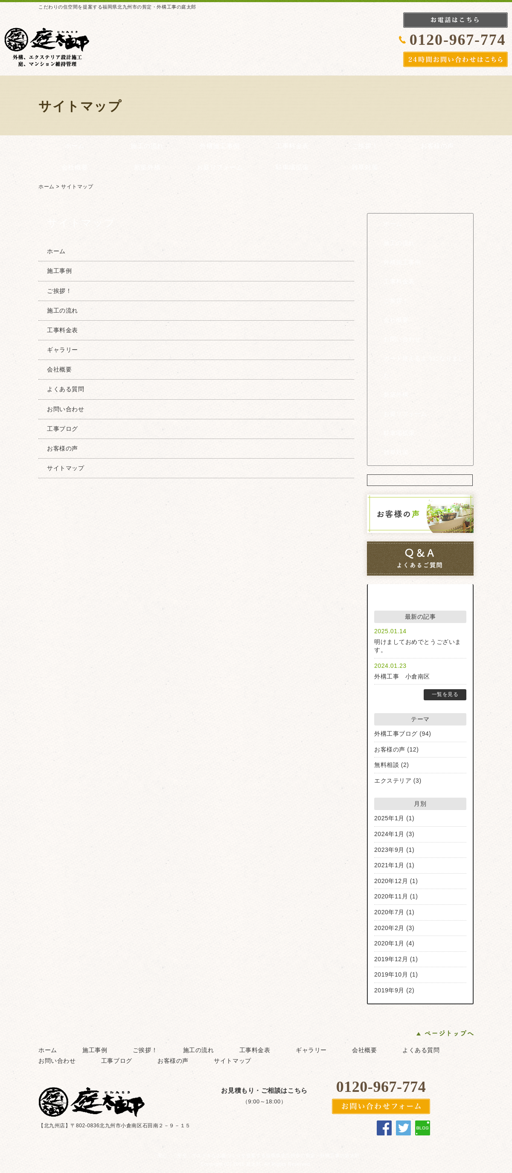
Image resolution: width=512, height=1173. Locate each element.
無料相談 (386, 764)
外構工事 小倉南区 (402, 676)
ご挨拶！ (365, 146)
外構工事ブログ (396, 733)
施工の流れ (147, 146)
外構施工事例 (219, 146)
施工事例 (59, 270)
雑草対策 (365, 167)
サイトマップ (77, 187)
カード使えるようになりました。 (424, 367)
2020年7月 (389, 912)
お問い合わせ (402, 339)
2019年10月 (391, 974)
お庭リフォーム (220, 167)
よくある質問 (65, 389)
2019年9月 (389, 990)
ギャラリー (62, 349)
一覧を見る (445, 694)
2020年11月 (391, 896)
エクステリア (392, 780)
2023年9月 (389, 849)
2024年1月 (389, 834)
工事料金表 (292, 146)
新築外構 (147, 167)
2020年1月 (389, 943)
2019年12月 (391, 959)
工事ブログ (62, 428)
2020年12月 (391, 881)
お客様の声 (437, 146)
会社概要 (74, 167)
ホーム (75, 146)
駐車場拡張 (292, 167)
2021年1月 (389, 865)
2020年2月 (389, 927)
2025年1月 (389, 818)
